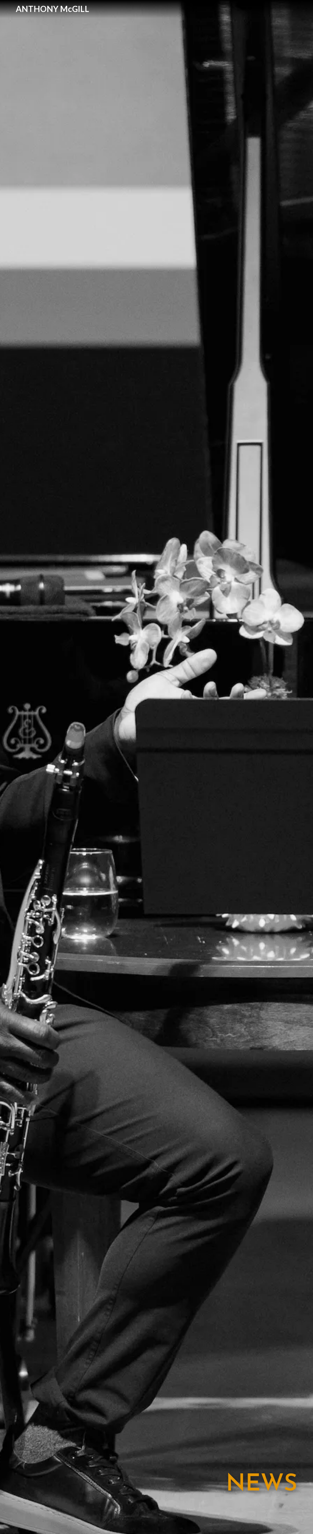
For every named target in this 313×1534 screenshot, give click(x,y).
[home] (52, 9)
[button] (297, 8)
